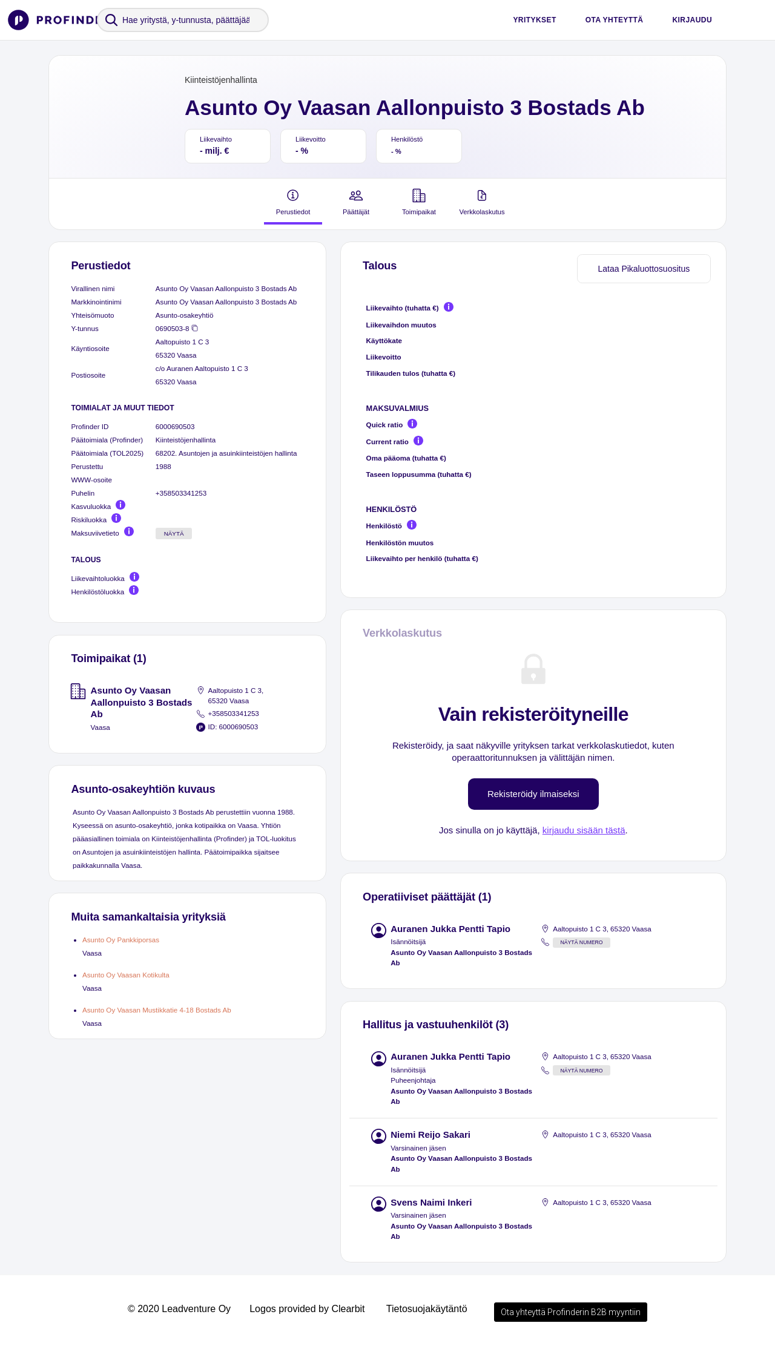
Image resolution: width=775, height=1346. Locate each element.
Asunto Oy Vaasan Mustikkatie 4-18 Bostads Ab (156, 1010)
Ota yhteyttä (614, 20)
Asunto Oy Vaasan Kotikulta (126, 975)
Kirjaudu (692, 20)
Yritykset (534, 20)
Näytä (174, 533)
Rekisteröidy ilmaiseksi (533, 794)
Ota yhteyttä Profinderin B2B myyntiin (571, 1312)
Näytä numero (581, 942)
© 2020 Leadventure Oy (179, 1309)
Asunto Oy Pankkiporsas (120, 940)
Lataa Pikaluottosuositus (644, 269)
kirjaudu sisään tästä (583, 830)
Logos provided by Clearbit (306, 1309)
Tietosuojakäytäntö (426, 1309)
